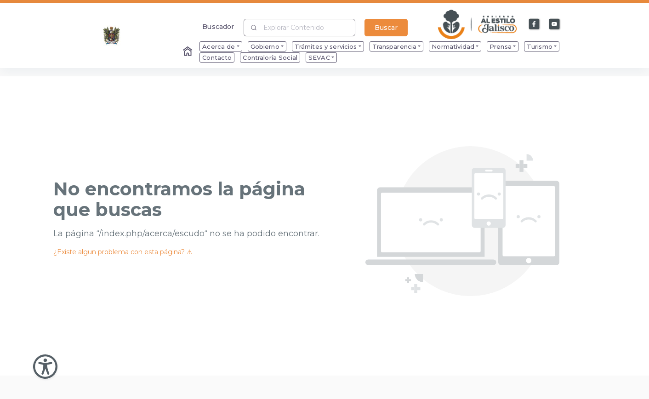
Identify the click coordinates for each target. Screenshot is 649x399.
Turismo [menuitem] (539, 46)
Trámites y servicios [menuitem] (326, 46)
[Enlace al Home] (188, 51)
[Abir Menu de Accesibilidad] (45, 366)
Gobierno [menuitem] (264, 46)
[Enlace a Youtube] (555, 24)
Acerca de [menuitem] (218, 46)
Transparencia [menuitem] (394, 46)
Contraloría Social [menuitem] (270, 57)
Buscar (386, 27)
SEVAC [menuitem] (319, 57)
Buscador (218, 26)
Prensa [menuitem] (501, 46)
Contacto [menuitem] (217, 57)
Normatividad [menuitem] (453, 46)
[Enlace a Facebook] (534, 24)
